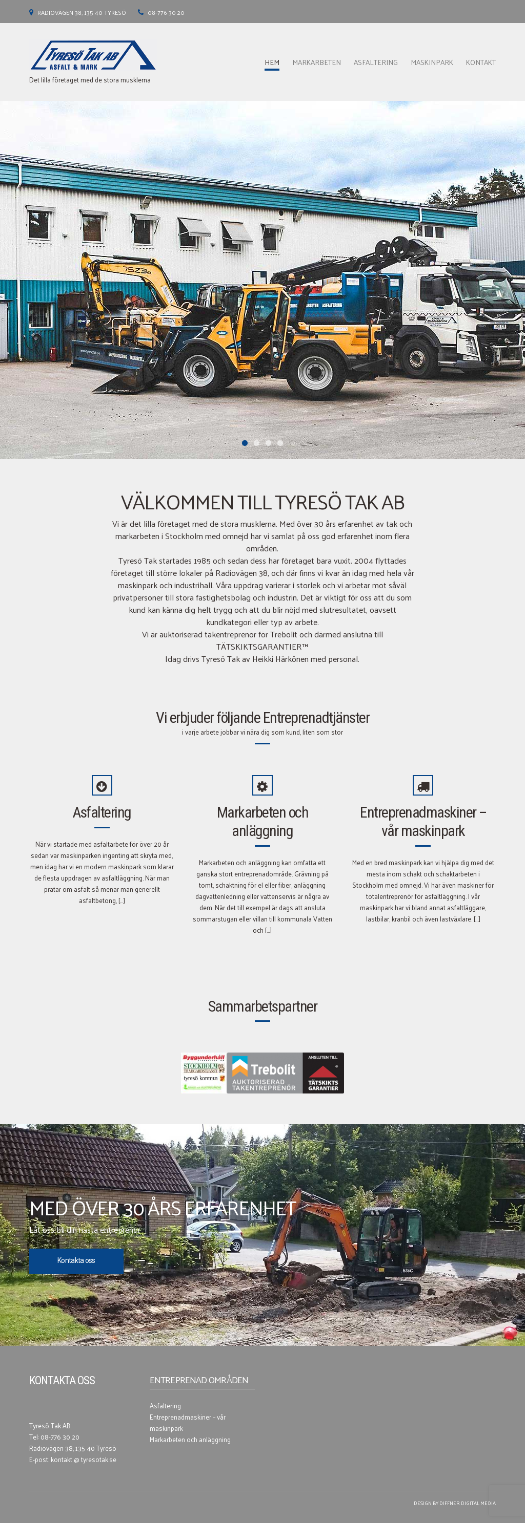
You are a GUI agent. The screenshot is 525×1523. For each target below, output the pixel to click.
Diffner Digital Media (467, 1503)
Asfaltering (376, 62)
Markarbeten (316, 62)
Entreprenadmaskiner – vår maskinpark (423, 821)
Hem (272, 62)
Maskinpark (432, 62)
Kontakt (481, 62)
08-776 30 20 (166, 12)
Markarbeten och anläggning (263, 821)
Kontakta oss (76, 1260)
